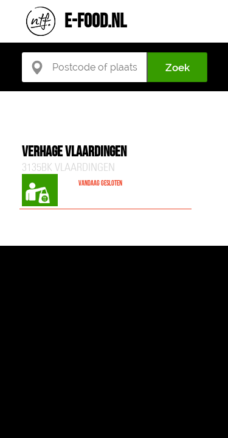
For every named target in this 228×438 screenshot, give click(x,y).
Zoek (177, 67)
